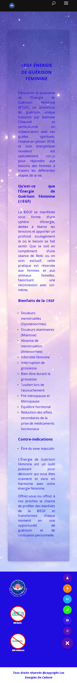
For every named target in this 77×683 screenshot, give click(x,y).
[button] (67, 643)
